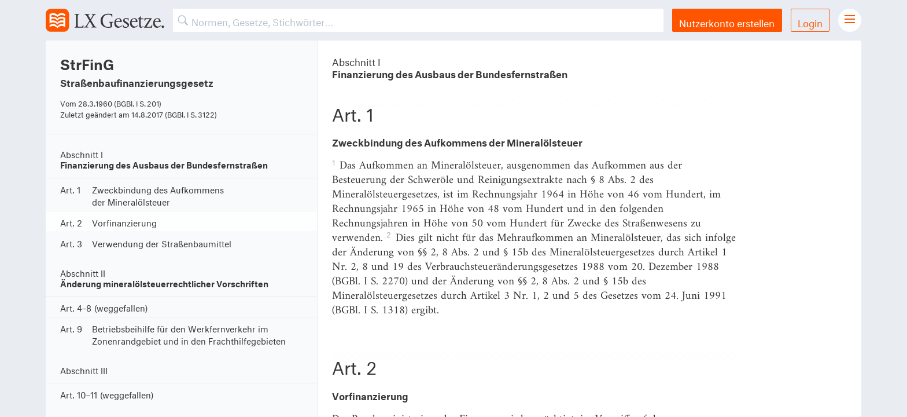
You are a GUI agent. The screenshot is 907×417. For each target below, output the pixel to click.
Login (810, 22)
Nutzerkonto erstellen (727, 22)
